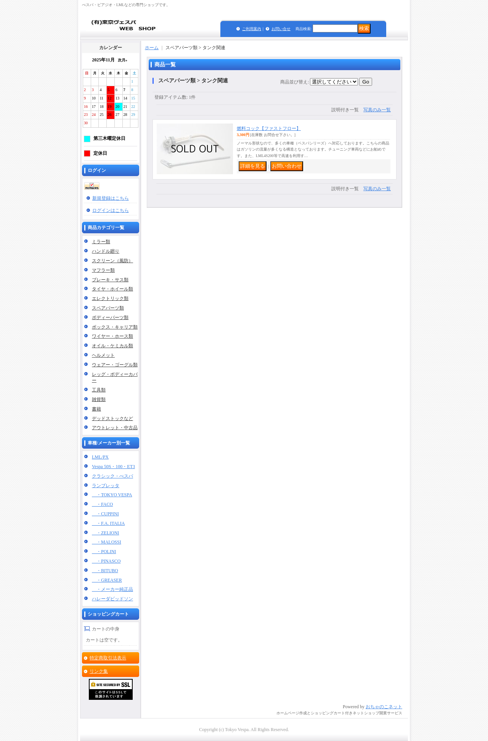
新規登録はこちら (110, 198)
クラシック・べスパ (112, 476)
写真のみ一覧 (377, 109)
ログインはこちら (110, 210)
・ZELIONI (105, 533)
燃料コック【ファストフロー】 (269, 128)
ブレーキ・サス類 (110, 279)
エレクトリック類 (110, 298)
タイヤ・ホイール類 (112, 289)
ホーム (152, 47)
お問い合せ (281, 29)
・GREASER (107, 580)
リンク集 (99, 671)
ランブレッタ (105, 485)
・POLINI (104, 551)
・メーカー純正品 (112, 589)
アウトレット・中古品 (115, 427)
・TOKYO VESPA (112, 494)
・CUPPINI (105, 513)
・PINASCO (106, 561)
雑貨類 (99, 399)
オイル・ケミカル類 (112, 345)
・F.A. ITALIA (108, 523)
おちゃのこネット (384, 706)
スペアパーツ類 (108, 308)
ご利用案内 (251, 29)
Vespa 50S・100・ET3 (113, 466)
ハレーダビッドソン (112, 598)
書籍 (96, 409)
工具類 (99, 390)
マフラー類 (103, 270)
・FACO (102, 504)
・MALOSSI (106, 542)
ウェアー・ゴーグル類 (115, 364)
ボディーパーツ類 (110, 317)
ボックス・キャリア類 (115, 327)
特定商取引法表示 (108, 658)
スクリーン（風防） (112, 260)
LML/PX (100, 457)
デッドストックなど (112, 418)
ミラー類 (101, 241)
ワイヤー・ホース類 (112, 336)
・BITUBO (105, 570)
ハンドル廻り (105, 251)
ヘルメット (103, 355)
